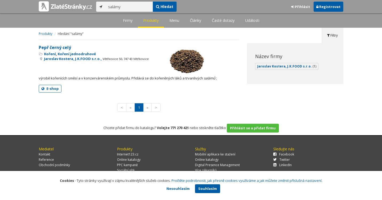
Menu (174, 20)
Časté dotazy (223, 20)
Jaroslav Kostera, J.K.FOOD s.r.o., (96, 58)
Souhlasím (207, 188)
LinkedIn (282, 165)
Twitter (281, 159)
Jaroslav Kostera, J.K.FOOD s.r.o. (286, 66)
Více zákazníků (206, 170)
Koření (50, 53)
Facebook (283, 154)
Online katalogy (129, 159)
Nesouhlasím (178, 188)
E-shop (50, 88)
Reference (46, 159)
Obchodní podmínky (54, 165)
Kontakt (44, 154)
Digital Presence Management (217, 165)
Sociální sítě (126, 170)
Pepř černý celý (55, 47)
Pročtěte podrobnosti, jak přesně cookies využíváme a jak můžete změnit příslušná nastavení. (246, 180)
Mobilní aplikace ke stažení (215, 154)
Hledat (164, 6)
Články (195, 20)
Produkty (151, 20)
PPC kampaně (127, 165)
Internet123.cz (127, 154)
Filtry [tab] (332, 35)
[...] (129, 7)
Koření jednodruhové (77, 53)
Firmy (127, 20)
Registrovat (328, 6)
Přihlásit (300, 6)
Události (252, 20)
